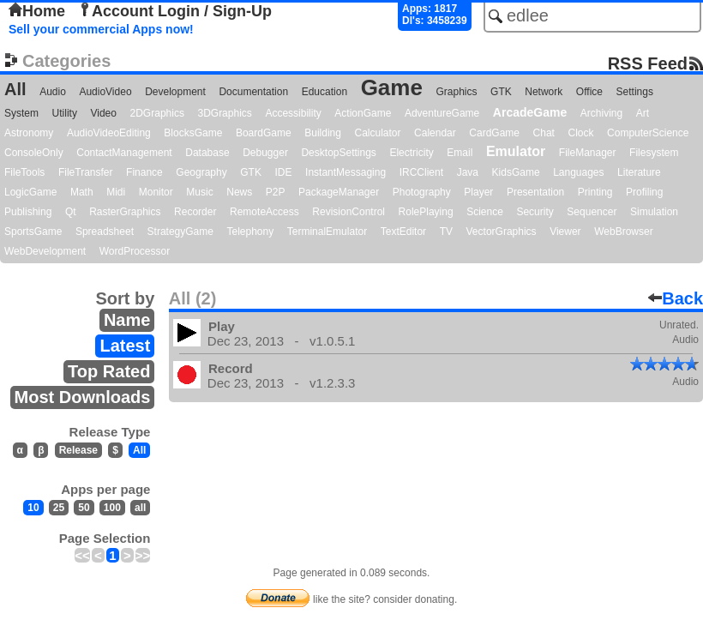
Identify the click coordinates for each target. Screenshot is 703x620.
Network (543, 92)
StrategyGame (180, 232)
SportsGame (33, 232)
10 (33, 508)
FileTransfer (85, 172)
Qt (70, 212)
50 (83, 508)
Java (467, 172)
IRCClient (421, 172)
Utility (64, 113)
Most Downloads (83, 397)
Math (81, 192)
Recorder (195, 212)
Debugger (265, 153)
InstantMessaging (345, 172)
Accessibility (293, 113)
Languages (578, 172)
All (15, 89)
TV (446, 232)
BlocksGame (193, 133)
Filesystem (653, 153)
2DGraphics (157, 113)
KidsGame (516, 172)
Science (484, 212)
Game (392, 87)
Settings (634, 92)
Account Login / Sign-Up (175, 11)
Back (675, 298)
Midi (115, 192)
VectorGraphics (501, 232)
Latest (124, 345)
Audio (52, 92)
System (21, 113)
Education (324, 92)
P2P (275, 192)
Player (478, 192)
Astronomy (28, 133)
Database (207, 153)
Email (459, 153)
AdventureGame (442, 113)
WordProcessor (134, 251)
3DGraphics (224, 113)
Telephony (249, 232)
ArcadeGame (530, 112)
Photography (422, 192)
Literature (639, 172)
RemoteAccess (264, 212)
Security (534, 212)
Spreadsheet (104, 232)
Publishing (27, 212)
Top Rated (109, 371)
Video (103, 113)
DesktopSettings (338, 153)
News (239, 192)
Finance (144, 172)
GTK (501, 92)
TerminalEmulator (327, 232)
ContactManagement (123, 153)
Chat (544, 133)
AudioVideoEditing (109, 133)
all (140, 508)
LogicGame (30, 192)
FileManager (587, 153)
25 (58, 508)
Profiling (644, 192)
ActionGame (362, 113)
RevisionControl (348, 212)
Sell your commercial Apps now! (101, 29)
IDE (283, 172)
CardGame (494, 133)
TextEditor (403, 232)
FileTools (24, 172)
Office (589, 92)
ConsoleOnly (33, 153)
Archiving (601, 113)
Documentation (253, 92)
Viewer (565, 232)
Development (175, 92)
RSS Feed (648, 63)
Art (642, 113)
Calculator (377, 133)
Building (322, 133)
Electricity (411, 153)
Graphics (456, 92)
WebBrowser (623, 232)
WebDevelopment (45, 251)
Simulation (654, 212)
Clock (581, 133)
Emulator (515, 151)
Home (37, 11)
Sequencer (591, 212)
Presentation (535, 192)
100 (112, 508)
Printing (595, 192)
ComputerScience (647, 133)
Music (199, 192)
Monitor (156, 192)
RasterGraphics (124, 212)
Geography (201, 172)
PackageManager (338, 192)
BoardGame (263, 133)
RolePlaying (426, 212)
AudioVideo (105, 92)
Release (78, 450)
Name (127, 319)
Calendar (435, 133)
